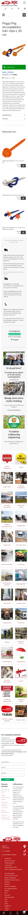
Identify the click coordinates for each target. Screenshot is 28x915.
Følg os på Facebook (9, 860)
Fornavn (3, 767)
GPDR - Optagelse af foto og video (13, 869)
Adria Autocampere (9, 897)
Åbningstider (7, 858)
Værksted (7, 884)
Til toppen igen (14, 836)
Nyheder (6, 890)
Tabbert (6, 908)
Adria (5, 893)
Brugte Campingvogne (10, 877)
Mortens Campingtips (10, 886)
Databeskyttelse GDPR (10, 867)
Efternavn (3, 773)
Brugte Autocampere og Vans (12, 880)
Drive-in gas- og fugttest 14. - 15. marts (5, 790)
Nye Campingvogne (9, 873)
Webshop (6, 882)
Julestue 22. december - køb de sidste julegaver (6, 817)
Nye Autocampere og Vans (11, 875)
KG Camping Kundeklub (10, 888)
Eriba (5, 899)
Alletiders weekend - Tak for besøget (5, 797)
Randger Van (7, 906)
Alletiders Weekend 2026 (5, 811)
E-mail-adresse (5, 762)
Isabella (6, 910)
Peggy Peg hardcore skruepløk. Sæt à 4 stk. (13, 195)
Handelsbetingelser (9, 863)
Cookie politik (8, 865)
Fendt (5, 901)
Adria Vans (7, 895)
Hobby (6, 903)
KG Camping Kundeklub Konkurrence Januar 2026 (4, 804)
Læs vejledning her (14, 379)
